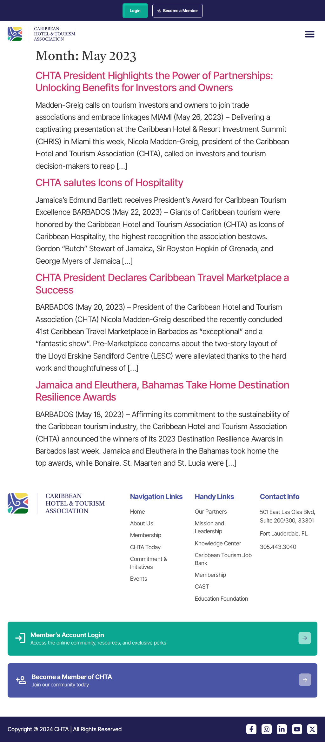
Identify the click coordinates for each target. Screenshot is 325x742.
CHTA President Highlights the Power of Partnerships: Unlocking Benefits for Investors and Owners (154, 81)
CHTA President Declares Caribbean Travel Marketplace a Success (162, 284)
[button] (309, 34)
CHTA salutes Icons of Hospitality (109, 183)
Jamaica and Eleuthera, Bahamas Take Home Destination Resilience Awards (162, 391)
